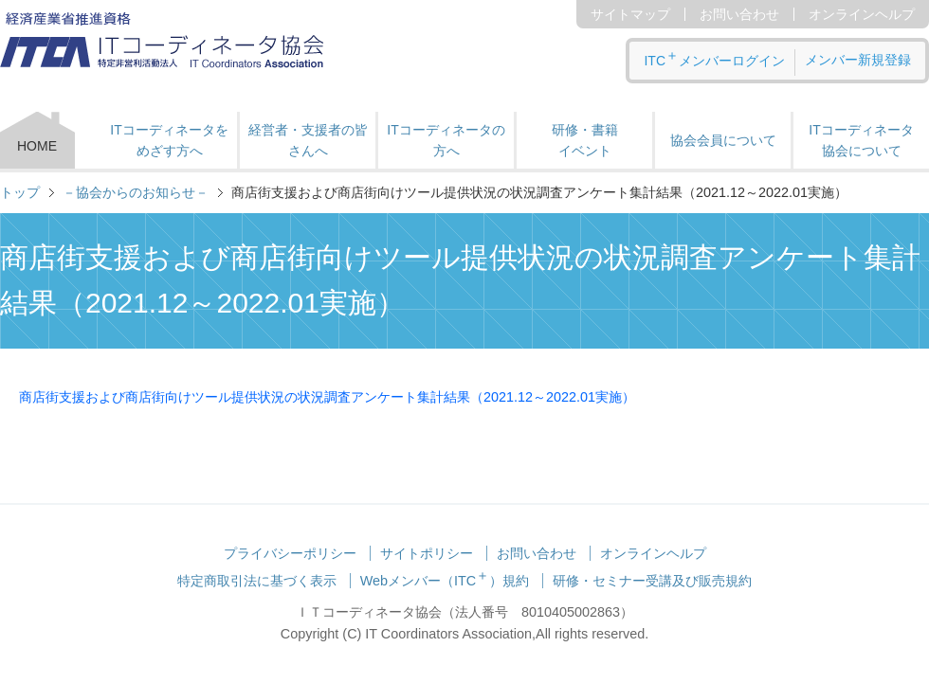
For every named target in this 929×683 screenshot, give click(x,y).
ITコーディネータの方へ (445, 140)
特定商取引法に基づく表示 (257, 580)
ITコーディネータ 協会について (861, 140)
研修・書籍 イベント (585, 140)
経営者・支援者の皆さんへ (308, 140)
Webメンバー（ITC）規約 (445, 580)
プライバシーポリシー (290, 553)
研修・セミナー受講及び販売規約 (652, 580)
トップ (20, 192)
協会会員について (723, 140)
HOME (37, 145)
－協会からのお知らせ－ (136, 192)
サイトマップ (630, 14)
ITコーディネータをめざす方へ (169, 140)
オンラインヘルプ (862, 14)
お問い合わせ (739, 14)
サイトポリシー (426, 553)
